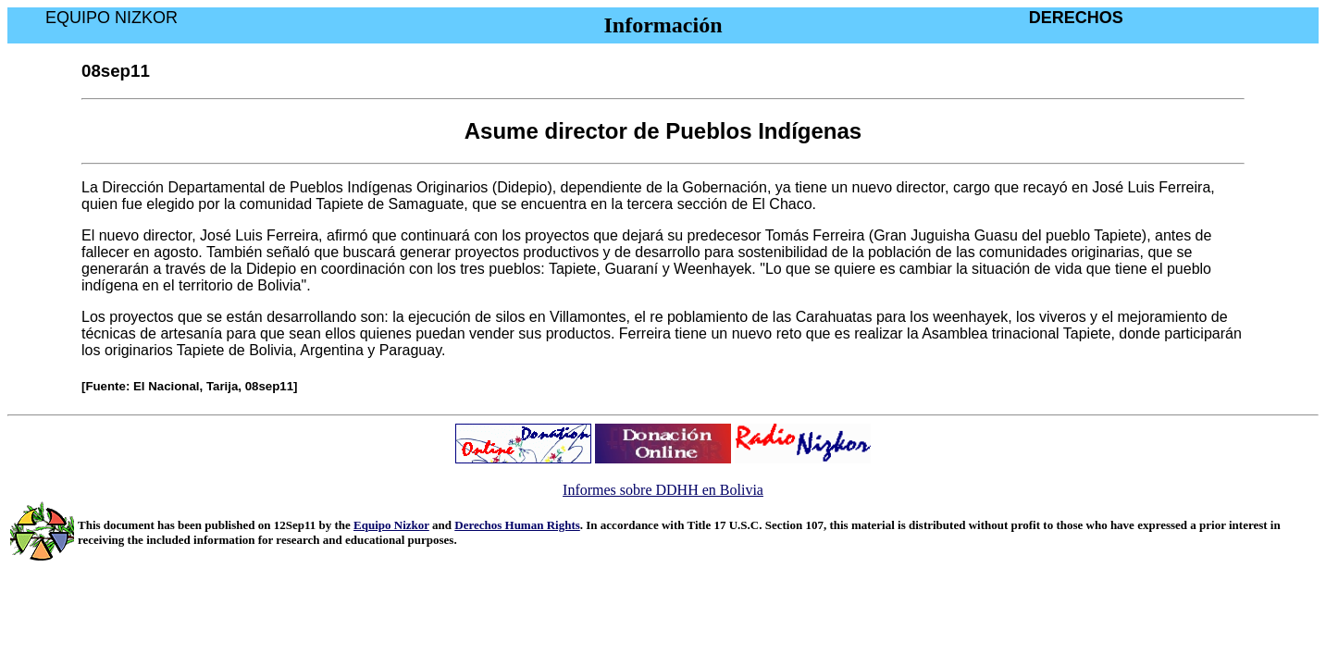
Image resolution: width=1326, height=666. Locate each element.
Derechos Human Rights (517, 525)
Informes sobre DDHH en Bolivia (663, 490)
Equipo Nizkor (391, 525)
